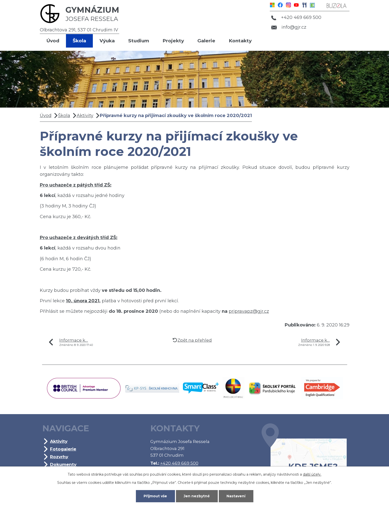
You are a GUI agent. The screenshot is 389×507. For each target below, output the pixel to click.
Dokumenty (63, 464)
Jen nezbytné (197, 496)
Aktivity (85, 115)
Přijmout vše (155, 496)
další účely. (312, 474)
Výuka (107, 41)
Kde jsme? (304, 454)
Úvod (53, 41)
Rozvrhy (59, 456)
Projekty (173, 41)
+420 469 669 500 (296, 17)
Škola (79, 41)
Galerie (206, 41)
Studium (138, 41)
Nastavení (235, 496)
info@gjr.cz (288, 27)
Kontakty (240, 41)
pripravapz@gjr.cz (249, 311)
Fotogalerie (63, 448)
